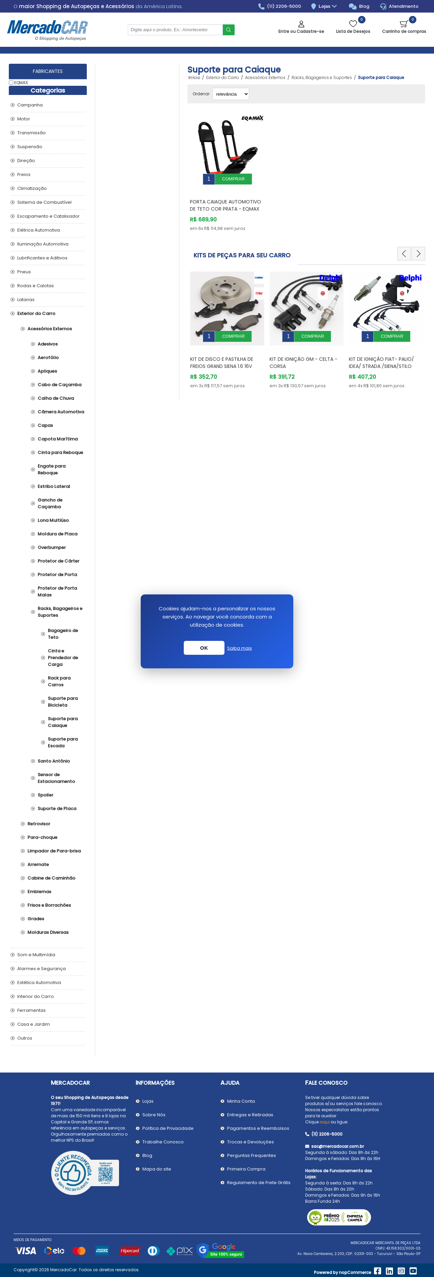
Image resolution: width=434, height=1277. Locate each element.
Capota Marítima (58, 439)
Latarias (26, 299)
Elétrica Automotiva (38, 230)
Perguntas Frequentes (251, 1155)
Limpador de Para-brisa (54, 851)
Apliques (47, 371)
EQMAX (21, 82)
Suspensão (29, 146)
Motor (23, 119)
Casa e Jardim (33, 1024)
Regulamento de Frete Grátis (259, 1182)
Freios (24, 174)
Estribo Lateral (54, 486)
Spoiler (45, 795)
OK (204, 648)
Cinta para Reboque (60, 452)
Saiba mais (239, 648)
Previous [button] (404, 248)
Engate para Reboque (51, 469)
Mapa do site (156, 1169)
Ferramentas (31, 1010)
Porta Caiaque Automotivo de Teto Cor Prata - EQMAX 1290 (225, 203)
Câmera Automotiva (61, 412)
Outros (24, 1038)
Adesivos (48, 344)
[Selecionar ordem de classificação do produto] (230, 94)
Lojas (329, 6)
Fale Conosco (326, 1083)
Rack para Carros (59, 681)
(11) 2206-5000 (279, 6)
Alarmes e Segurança (41, 968)
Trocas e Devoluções (250, 1142)
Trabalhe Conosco (163, 1142)
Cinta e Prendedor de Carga (63, 658)
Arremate (38, 864)
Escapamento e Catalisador (48, 216)
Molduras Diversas (47, 932)
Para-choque (42, 837)
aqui (325, 1122)
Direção (26, 160)
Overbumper (52, 547)
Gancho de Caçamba (50, 503)
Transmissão (31, 133)
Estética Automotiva (39, 982)
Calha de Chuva (56, 398)
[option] (227, 323)
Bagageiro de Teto (63, 634)
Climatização (32, 188)
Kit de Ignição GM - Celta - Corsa (303, 352)
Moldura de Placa (57, 534)
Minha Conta (241, 1101)
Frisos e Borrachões (49, 905)
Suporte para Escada (63, 742)
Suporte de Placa (57, 808)
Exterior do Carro (36, 313)
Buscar (229, 29)
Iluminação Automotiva (42, 244)
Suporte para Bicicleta (63, 701)
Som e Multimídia (36, 954)
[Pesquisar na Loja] (175, 29)
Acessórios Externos (49, 329)
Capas (45, 425)
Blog (359, 6)
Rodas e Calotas (35, 285)
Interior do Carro (35, 996)
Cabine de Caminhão (51, 878)
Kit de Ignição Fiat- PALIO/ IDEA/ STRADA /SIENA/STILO (381, 352)
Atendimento (399, 6)
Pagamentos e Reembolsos (258, 1128)
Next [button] (418, 248)
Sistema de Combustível (44, 202)
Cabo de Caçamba (59, 384)
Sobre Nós (153, 1115)
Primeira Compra (246, 1169)
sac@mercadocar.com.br (334, 1146)
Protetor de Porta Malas (57, 591)
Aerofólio (48, 357)
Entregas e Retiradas (250, 1115)
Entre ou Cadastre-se (301, 31)
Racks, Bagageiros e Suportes (60, 611)
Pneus (24, 272)
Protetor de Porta (57, 574)
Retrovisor (38, 824)
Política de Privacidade (168, 1128)
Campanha (30, 105)
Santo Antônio (54, 761)
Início (194, 77)
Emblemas (39, 891)
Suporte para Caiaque (63, 722)
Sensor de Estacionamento (56, 778)
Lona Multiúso (53, 520)
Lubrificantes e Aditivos (42, 258)
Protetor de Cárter (58, 561)
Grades (35, 919)
